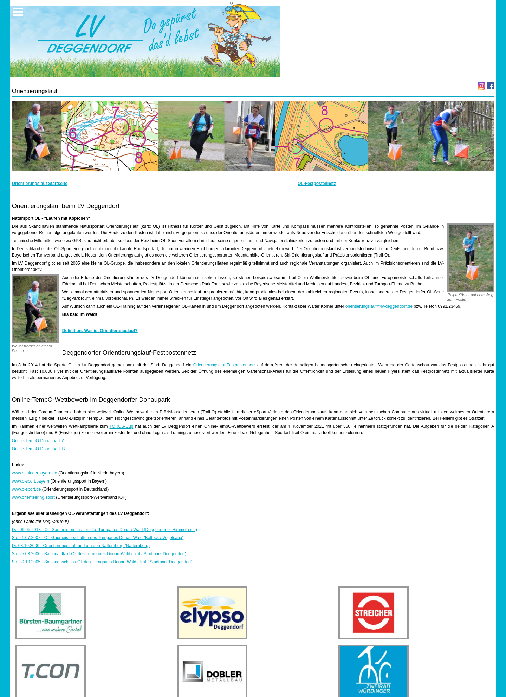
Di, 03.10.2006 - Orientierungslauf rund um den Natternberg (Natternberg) (81, 545)
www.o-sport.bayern (30, 481)
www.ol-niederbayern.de (34, 473)
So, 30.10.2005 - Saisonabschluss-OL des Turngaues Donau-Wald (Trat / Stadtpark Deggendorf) (102, 561)
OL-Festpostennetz (317, 183)
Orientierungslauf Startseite (39, 183)
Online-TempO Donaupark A (38, 440)
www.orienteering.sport (33, 497)
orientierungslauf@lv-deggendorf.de (379, 306)
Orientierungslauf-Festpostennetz (224, 365)
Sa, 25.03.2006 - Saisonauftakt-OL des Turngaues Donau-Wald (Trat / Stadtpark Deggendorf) (99, 553)
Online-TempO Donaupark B (38, 448)
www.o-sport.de (26, 489)
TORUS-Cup (121, 426)
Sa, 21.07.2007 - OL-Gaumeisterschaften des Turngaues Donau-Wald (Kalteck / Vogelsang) (98, 537)
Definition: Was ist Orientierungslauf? (100, 330)
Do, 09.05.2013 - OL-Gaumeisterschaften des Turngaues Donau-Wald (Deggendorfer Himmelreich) (104, 529)
